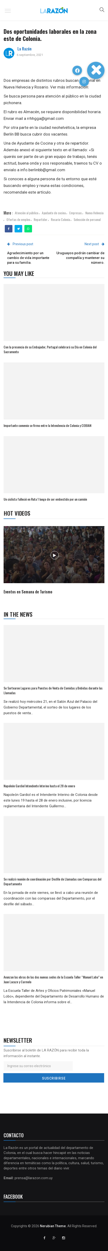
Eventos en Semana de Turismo (28, 592)
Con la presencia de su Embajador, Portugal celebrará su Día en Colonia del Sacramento (50, 349)
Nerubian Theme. (53, 1226)
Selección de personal (87, 219)
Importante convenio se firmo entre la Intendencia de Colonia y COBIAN (48, 425)
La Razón (24, 49)
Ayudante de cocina (54, 212)
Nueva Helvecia (94, 212)
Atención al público (26, 212)
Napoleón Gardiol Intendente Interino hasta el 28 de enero (39, 785)
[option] (54, 561)
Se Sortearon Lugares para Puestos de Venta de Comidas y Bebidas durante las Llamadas (53, 690)
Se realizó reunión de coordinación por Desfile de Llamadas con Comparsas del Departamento (52, 881)
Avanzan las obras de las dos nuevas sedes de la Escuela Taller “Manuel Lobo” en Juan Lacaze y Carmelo (53, 979)
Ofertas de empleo (18, 219)
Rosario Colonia (60, 219)
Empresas (75, 212)
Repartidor (40, 219)
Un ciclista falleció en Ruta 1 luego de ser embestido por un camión (45, 499)
